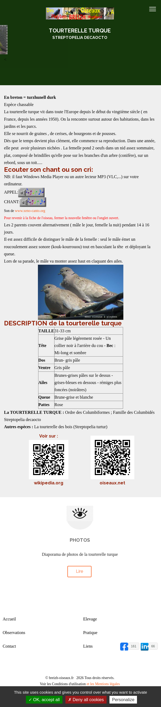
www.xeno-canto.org (30, 211)
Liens (88, 646)
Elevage (90, 619)
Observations (14, 632)
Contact (9, 646)
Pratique (90, 632)
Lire (79, 570)
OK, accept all (44, 699)
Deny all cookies (86, 699)
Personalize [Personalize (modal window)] (123, 699)
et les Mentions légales (103, 684)
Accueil (9, 619)
